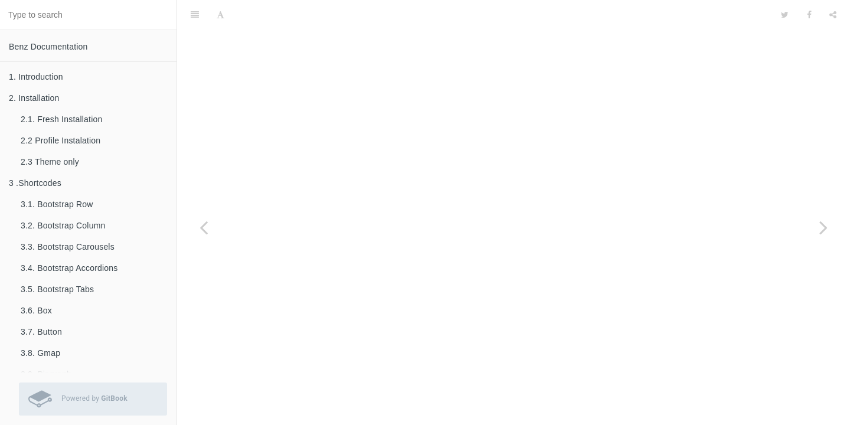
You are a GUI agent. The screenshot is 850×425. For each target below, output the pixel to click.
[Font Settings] (220, 15)
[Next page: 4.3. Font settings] (823, 227)
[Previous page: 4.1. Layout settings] (203, 227)
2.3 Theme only (50, 161)
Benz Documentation (48, 46)
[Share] (832, 15)
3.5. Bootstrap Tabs (57, 289)
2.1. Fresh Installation (61, 119)
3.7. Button (41, 331)
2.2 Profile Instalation (60, 140)
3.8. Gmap (40, 353)
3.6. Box (36, 310)
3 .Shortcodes (35, 183)
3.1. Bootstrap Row (57, 204)
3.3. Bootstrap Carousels (68, 246)
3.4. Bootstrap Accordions (69, 268)
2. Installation (34, 98)
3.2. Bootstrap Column (63, 225)
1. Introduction (36, 76)
